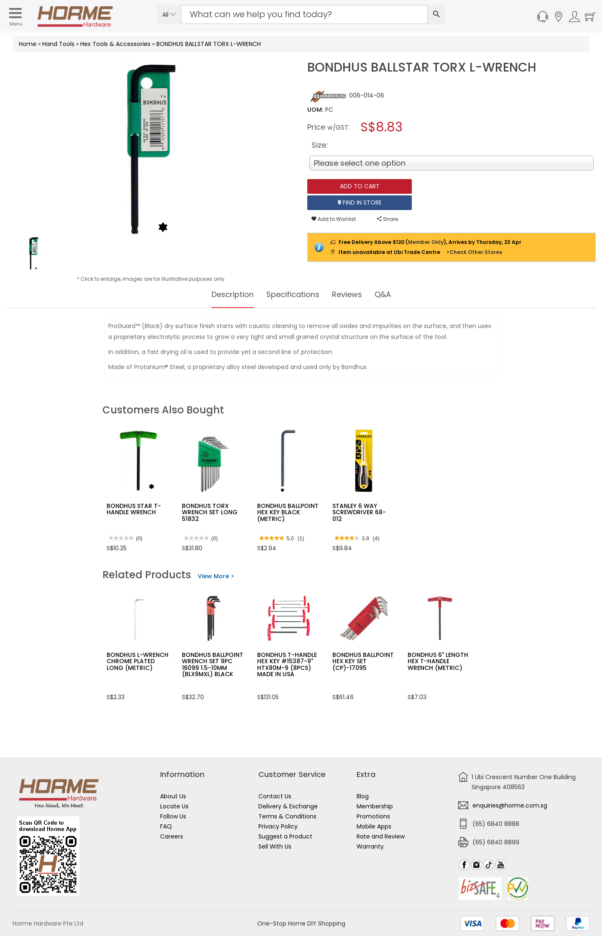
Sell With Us (274, 846)
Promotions (373, 816)
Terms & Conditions (287, 816)
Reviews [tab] (351, 294)
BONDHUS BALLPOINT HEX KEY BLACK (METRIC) (288, 512)
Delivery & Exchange (288, 806)
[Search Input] (304, 14)
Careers (171, 836)
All (169, 14)
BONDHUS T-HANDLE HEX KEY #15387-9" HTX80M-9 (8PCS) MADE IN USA (287, 664)
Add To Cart (360, 186)
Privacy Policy (278, 826)
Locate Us (174, 806)
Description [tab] (227, 294)
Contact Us (274, 796)
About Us (173, 796)
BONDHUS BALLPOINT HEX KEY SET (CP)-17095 (363, 661)
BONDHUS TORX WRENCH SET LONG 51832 (209, 512)
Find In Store (360, 202)
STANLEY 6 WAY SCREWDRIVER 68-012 (359, 512)
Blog (363, 796)
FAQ (166, 826)
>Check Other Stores (474, 252)
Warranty (370, 846)
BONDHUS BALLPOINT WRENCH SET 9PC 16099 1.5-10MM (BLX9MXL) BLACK (212, 664)
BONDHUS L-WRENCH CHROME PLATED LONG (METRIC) (137, 661)
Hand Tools (58, 44)
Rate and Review (381, 836)
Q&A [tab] (390, 294)
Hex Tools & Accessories (115, 44)
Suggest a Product (285, 836)
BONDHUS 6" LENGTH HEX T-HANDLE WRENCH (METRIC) (438, 661)
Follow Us (173, 816)
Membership (375, 806)
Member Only (426, 242)
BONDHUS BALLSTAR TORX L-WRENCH (208, 44)
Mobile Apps (374, 826)
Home (27, 44)
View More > (216, 576)
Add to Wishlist (333, 219)
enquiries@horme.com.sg (509, 805)
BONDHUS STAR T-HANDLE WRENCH (134, 509)
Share (387, 219)
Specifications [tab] (292, 294)
